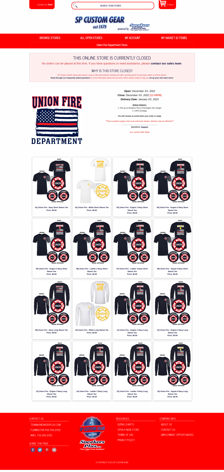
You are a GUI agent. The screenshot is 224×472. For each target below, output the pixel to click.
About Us (166, 426)
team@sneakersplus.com (46, 426)
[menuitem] (50, 39)
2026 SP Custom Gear (118, 464)
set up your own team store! (161, 80)
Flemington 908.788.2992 (46, 432)
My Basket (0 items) (174, 39)
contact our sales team (166, 65)
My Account (132, 39)
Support (144, 129)
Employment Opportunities (177, 437)
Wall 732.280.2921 (41, 437)
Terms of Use (125, 437)
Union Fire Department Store (112, 47)
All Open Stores (91, 39)
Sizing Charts (125, 426)
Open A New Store (128, 431)
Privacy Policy (126, 442)
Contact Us (36, 420)
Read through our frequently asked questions (70, 80)
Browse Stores (49, 39)
